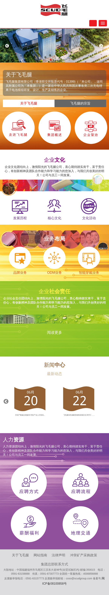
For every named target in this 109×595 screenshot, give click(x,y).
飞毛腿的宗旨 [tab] (80, 103)
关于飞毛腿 (20, 555)
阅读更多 (54, 332)
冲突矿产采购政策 (83, 555)
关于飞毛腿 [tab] (28, 103)
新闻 (54, 365)
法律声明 (58, 555)
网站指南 (40, 555)
